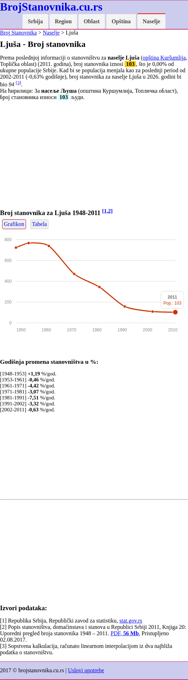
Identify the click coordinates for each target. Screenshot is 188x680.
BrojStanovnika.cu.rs (51, 6)
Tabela (39, 224)
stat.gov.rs (130, 621)
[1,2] (107, 211)
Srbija (35, 21)
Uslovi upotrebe (86, 670)
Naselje (151, 21)
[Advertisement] (94, 155)
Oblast (92, 21)
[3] (18, 82)
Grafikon (14, 224)
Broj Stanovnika (18, 33)
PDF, (125, 633)
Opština (121, 21)
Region (63, 21)
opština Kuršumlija (164, 58)
